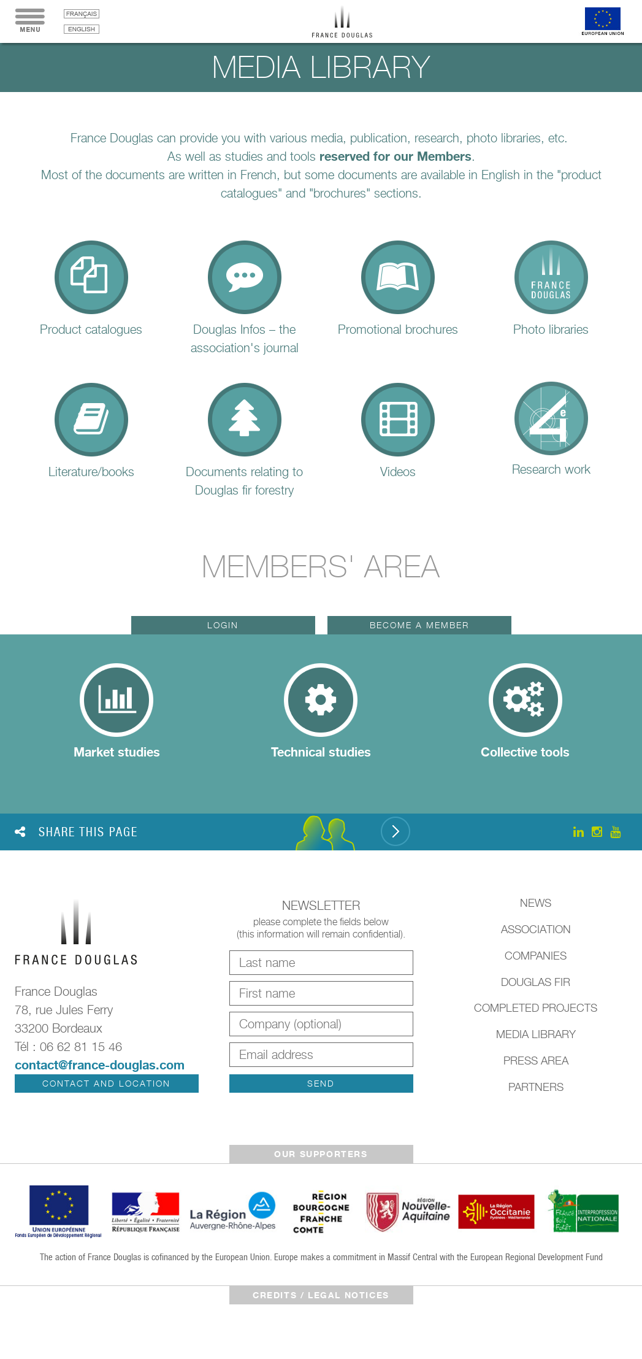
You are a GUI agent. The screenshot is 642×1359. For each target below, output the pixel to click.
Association (536, 929)
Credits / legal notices (321, 1295)
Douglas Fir (535, 982)
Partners (536, 1086)
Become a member (419, 625)
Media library (536, 1034)
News (535, 902)
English (81, 29)
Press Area (535, 1060)
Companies (536, 955)
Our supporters (320, 1154)
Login (223, 625)
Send (321, 1083)
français (81, 13)
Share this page (76, 832)
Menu (30, 21)
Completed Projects (535, 1007)
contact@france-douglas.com (100, 1064)
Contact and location (106, 1083)
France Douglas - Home (351, 21)
